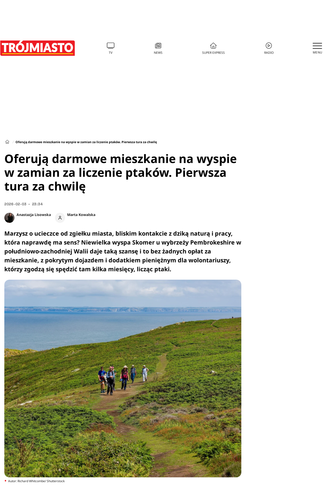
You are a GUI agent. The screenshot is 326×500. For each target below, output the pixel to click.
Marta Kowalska (81, 214)
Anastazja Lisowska (34, 214)
